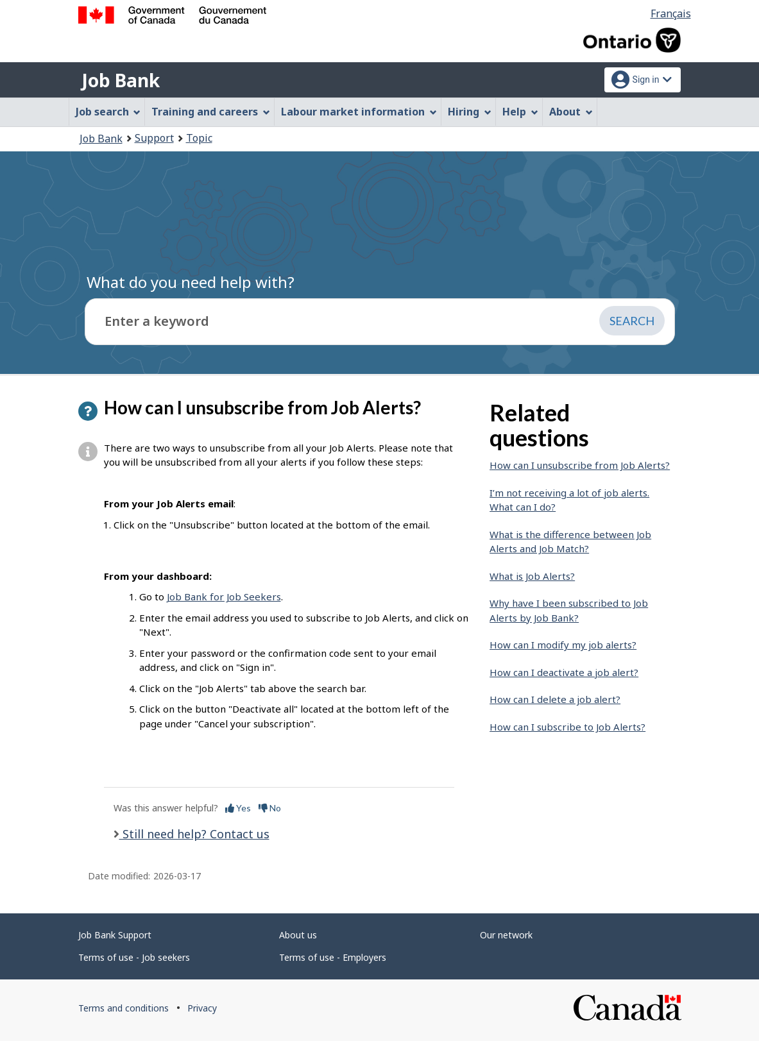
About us (298, 935)
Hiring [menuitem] (469, 112)
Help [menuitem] (520, 112)
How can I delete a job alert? (555, 699)
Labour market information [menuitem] (359, 112)
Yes (238, 807)
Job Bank (120, 80)
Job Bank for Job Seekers (224, 596)
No (270, 807)
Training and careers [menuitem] (210, 112)
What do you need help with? (190, 282)
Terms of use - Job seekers (134, 957)
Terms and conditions (123, 1008)
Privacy (202, 1008)
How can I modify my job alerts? (563, 644)
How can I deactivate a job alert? (564, 672)
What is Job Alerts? (532, 576)
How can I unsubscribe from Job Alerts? (580, 465)
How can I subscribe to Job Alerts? (567, 726)
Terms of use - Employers (332, 957)
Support (154, 138)
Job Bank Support (114, 935)
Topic (199, 138)
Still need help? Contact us (194, 834)
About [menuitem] (571, 112)
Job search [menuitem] (108, 112)
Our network (506, 935)
